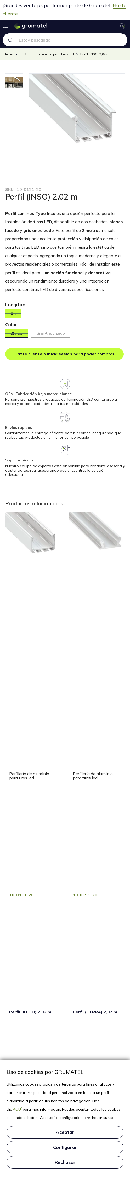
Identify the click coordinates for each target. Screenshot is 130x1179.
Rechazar (65, 1162)
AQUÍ (17, 1109)
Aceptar (65, 1132)
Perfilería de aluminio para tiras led (29, 776)
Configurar (65, 1147)
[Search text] (72, 39)
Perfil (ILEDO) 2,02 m (30, 1012)
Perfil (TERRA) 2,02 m (95, 1012)
